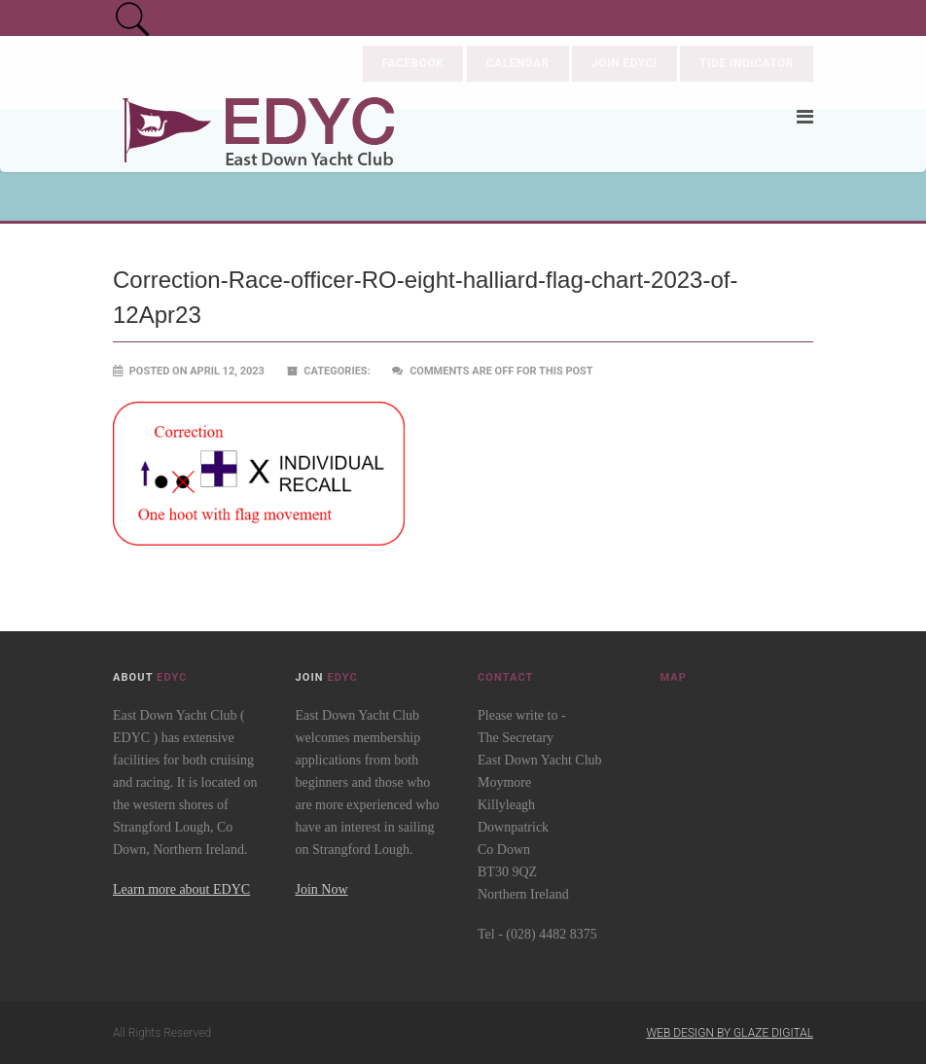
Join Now (322, 889)
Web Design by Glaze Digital (729, 1033)
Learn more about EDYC (181, 889)
